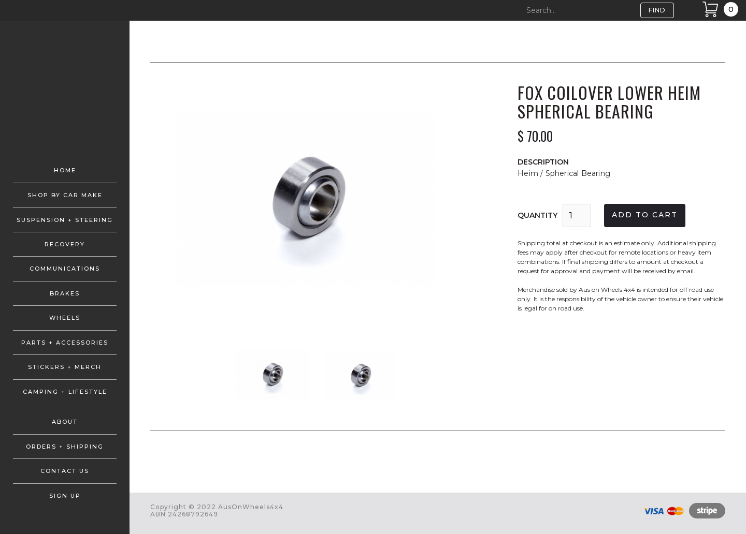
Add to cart (645, 214)
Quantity (537, 215)
